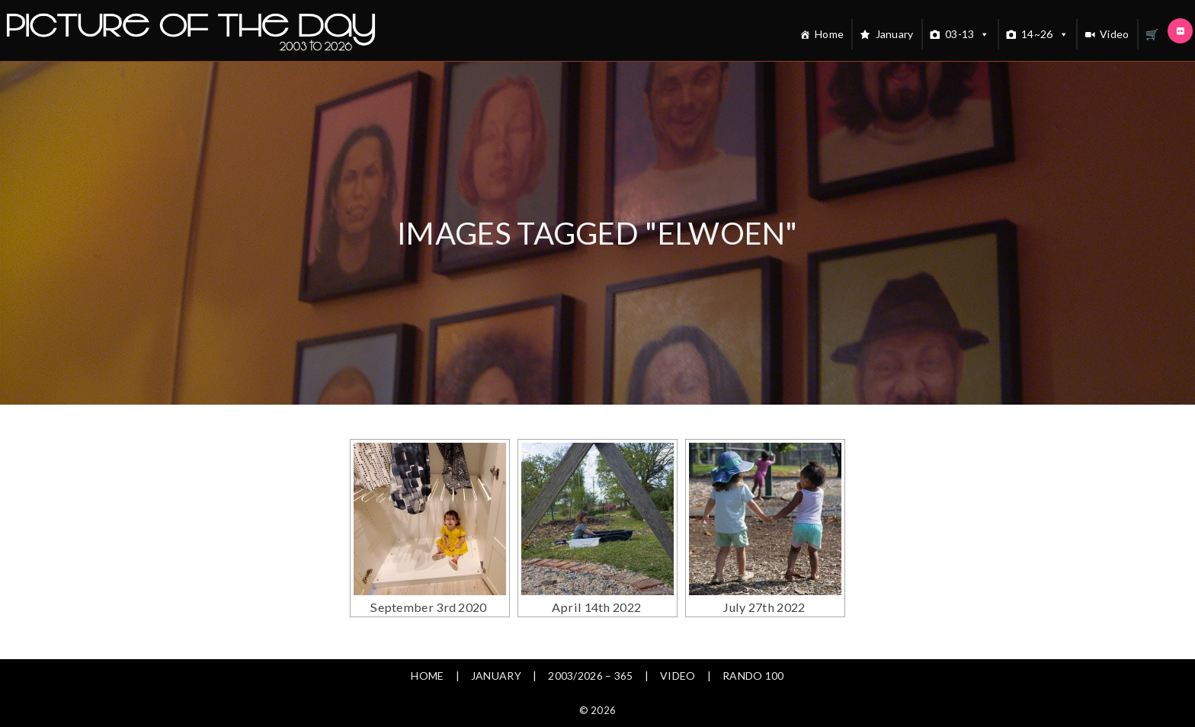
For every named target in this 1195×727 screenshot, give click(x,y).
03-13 (967, 34)
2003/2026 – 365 (590, 675)
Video (1114, 33)
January (895, 33)
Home (829, 33)
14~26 (1044, 34)
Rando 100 (753, 675)
